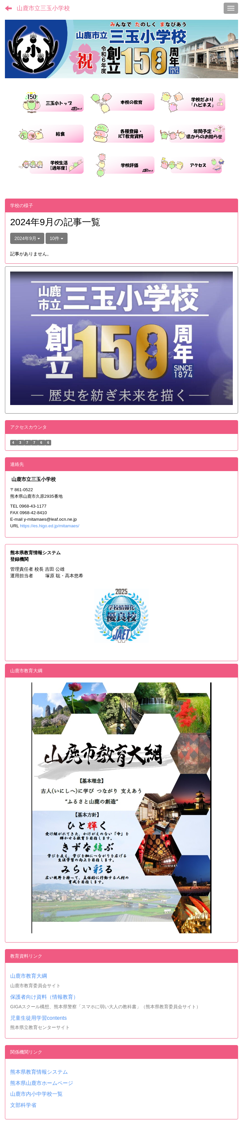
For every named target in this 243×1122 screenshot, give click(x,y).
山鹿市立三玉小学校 (43, 8)
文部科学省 (23, 1105)
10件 (56, 238)
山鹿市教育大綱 (28, 976)
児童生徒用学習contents (38, 1018)
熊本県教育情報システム (39, 1072)
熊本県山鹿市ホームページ (41, 1083)
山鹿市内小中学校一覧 (36, 1094)
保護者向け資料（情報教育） (44, 997)
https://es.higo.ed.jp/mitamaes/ (49, 525)
